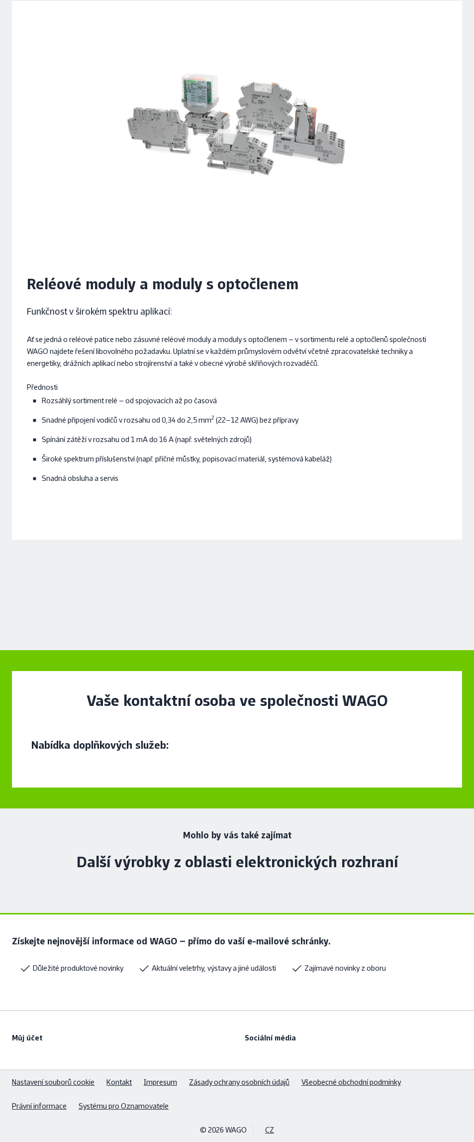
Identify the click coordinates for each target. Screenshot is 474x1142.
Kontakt (119, 1082)
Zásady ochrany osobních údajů (239, 1082)
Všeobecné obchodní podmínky (351, 1082)
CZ (269, 1130)
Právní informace (39, 1106)
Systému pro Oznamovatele (124, 1106)
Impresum (160, 1082)
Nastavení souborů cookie (53, 1082)
